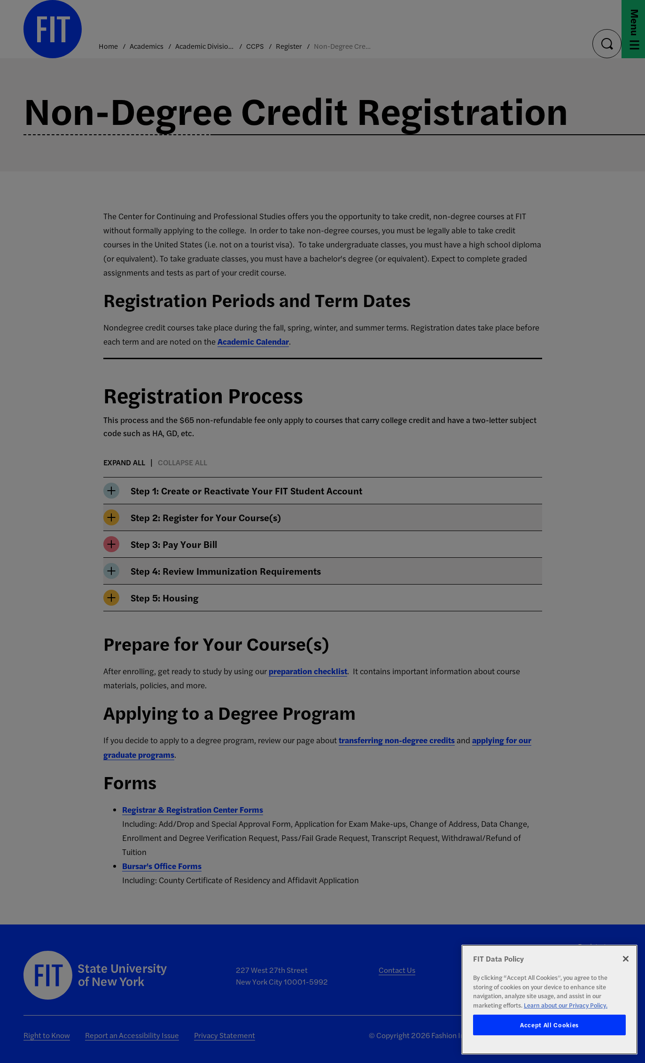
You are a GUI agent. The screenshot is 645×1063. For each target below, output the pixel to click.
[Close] (625, 958)
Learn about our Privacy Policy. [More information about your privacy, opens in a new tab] (565, 1005)
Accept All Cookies (549, 1024)
